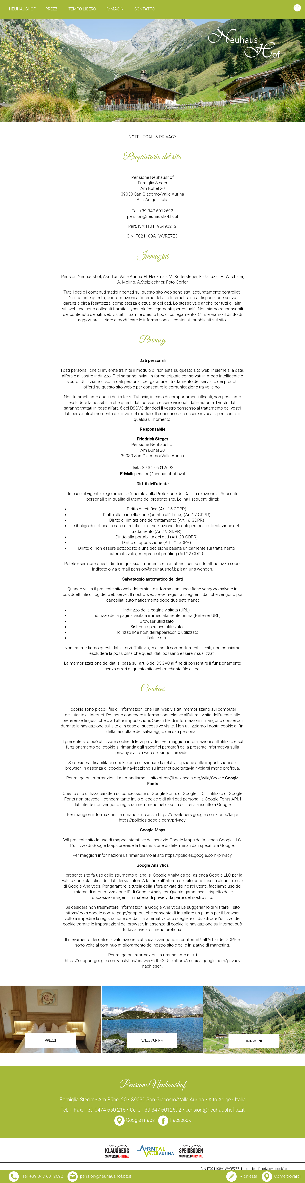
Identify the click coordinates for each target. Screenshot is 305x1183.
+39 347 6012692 (156, 467)
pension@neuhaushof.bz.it (152, 216)
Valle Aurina (152, 1040)
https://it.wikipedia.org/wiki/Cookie (191, 778)
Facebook (174, 1120)
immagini (115, 9)
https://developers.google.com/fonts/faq (196, 814)
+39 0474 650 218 (105, 1110)
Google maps (134, 1120)
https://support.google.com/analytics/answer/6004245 (117, 960)
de (297, 8)
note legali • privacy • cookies (265, 1169)
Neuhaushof (22, 9)
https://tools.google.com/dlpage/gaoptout (105, 913)
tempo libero (82, 9)
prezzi (52, 9)
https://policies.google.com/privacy (152, 820)
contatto (144, 9)
